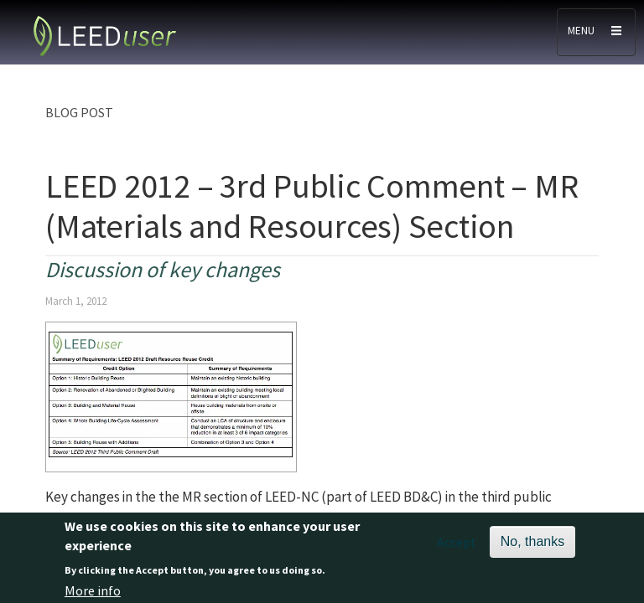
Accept (456, 545)
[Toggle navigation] (596, 32)
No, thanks (532, 545)
